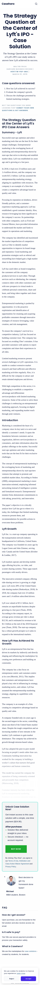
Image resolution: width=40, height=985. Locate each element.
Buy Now (16, 849)
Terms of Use (13, 861)
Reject (11, 979)
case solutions (30, 951)
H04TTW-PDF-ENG (19, 72)
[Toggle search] (36, 4)
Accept (28, 979)
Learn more (21, 973)
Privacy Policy (10, 867)
